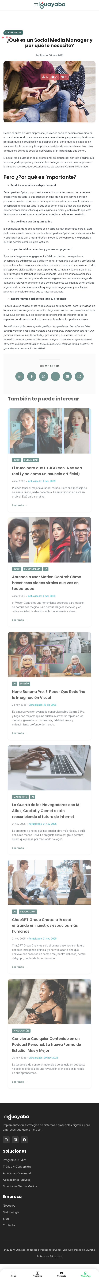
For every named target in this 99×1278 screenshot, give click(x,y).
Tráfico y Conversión (17, 1166)
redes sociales (58, 132)
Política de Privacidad (49, 1256)
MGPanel (91, 1249)
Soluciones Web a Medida (20, 1186)
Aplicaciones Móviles (17, 1179)
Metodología (11, 1212)
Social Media (13, 32)
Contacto (9, 1225)
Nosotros (9, 1205)
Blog (6, 1218)
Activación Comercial (17, 1173)
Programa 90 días (14, 1160)
